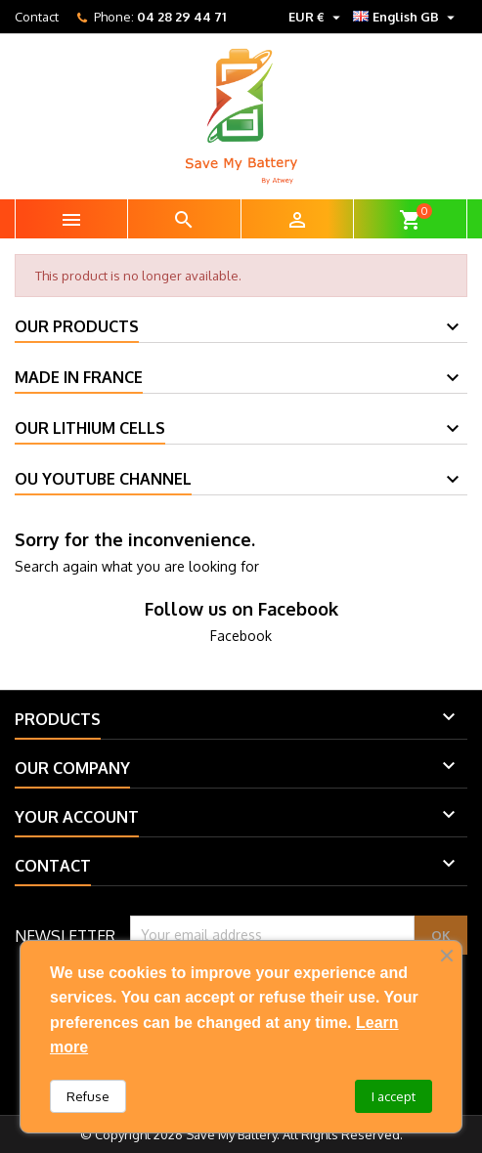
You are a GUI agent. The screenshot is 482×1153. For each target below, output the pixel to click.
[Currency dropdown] (316, 16)
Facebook (241, 635)
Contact (37, 16)
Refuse (88, 1096)
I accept (394, 1096)
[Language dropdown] (406, 16)
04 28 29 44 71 (181, 16)
